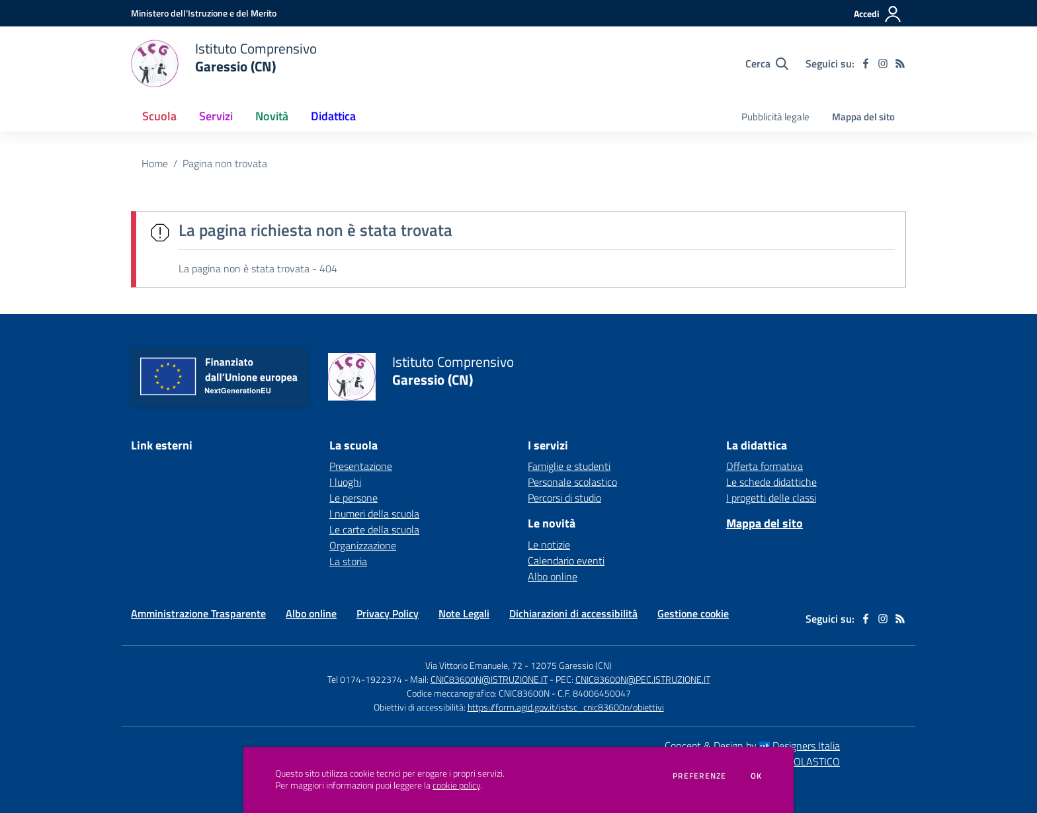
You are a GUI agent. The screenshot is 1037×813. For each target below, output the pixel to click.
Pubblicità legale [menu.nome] (775, 116)
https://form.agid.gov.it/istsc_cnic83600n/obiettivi (566, 707)
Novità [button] (271, 116)
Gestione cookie (693, 613)
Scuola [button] (159, 116)
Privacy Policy (387, 613)
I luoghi (345, 482)
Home (155, 163)
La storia (348, 561)
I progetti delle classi (771, 498)
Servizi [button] (216, 116)
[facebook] (866, 63)
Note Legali (463, 613)
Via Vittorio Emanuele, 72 (473, 665)
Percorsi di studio (564, 498)
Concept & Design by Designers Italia (752, 746)
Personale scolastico (572, 482)
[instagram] (883, 63)
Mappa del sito (863, 116)
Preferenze (699, 776)
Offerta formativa (764, 466)
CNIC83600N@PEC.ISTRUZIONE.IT (642, 679)
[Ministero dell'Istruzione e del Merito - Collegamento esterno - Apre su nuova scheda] (203, 13)
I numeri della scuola (374, 514)
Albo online (552, 576)
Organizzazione (362, 545)
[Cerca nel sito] (766, 63)
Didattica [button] (333, 116)
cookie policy (456, 785)
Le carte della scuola (374, 529)
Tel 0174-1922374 (364, 679)
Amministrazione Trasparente (198, 613)
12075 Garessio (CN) (571, 665)
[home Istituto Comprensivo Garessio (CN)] (224, 63)
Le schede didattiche (771, 482)
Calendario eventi (566, 560)
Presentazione (360, 466)
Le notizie (549, 545)
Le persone (353, 498)
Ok (757, 776)
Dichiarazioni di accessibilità (573, 613)
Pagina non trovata (225, 163)
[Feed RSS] (900, 63)
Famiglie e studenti (569, 466)
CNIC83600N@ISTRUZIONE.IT (489, 679)
